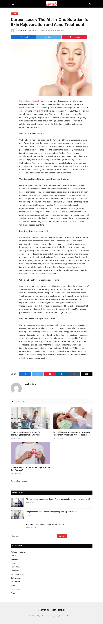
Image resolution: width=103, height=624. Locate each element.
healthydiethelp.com (66, 616)
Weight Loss (15, 589)
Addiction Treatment (19, 552)
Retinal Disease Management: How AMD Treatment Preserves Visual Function (71, 433)
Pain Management (18, 574)
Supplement (15, 582)
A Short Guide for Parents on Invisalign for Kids (45, 524)
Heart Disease (16, 567)
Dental (13, 556)
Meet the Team (58, 610)
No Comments (46, 30)
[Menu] (13, 3)
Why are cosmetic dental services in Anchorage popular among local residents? (58, 499)
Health (14, 13)
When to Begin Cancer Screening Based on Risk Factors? (30, 468)
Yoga (13, 593)
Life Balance (15, 570)
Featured (14, 559)
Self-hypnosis (16, 578)
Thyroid (13, 585)
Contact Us (43, 610)
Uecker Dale (22, 30)
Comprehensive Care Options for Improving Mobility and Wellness (26, 433)
